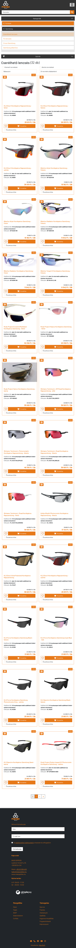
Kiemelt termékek (11, 67)
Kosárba (21, 126)
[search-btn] (72, 12)
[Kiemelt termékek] (3, 67)
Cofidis (15, 918)
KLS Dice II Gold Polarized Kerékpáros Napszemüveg (17, 576)
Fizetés (42, 910)
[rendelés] (19, 71)
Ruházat (7, 23)
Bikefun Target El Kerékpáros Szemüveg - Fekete (56, 272)
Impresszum (44, 924)
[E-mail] (31, 941)
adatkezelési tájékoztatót (25, 843)
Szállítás (42, 916)
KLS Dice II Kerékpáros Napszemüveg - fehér (18, 107)
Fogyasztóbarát (45, 921)
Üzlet (15, 907)
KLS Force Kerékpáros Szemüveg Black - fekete (18, 639)
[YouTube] (41, 941)
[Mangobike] (72, 5)
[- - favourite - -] (6, 126)
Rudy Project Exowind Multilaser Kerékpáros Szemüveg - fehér (15, 328)
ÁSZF (15, 913)
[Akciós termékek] (40, 67)
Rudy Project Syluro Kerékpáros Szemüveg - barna (19, 390)
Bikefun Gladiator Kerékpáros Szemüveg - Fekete (56, 222)
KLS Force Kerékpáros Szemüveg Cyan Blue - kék (56, 639)
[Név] (38, 829)
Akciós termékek (48, 67)
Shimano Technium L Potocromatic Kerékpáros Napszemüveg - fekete (16, 452)
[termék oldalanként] (56, 71)
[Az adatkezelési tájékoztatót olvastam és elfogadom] (12, 842)
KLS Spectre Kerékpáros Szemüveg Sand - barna (19, 763)
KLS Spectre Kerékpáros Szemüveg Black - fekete (56, 701)
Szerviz (42, 907)
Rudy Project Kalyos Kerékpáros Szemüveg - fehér (56, 328)
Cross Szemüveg (9, 43)
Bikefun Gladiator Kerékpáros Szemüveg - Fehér (19, 272)
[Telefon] (34, 941)
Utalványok (44, 913)
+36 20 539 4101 (21, 869)
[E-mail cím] (38, 836)
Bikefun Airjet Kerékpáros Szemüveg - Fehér (17, 222)
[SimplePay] (24, 892)
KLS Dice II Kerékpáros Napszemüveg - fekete (54, 107)
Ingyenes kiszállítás (47, 918)
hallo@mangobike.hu (19, 872)
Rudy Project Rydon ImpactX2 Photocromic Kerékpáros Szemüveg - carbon (56, 763)
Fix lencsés (7, 39)
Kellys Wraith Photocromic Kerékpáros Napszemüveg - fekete (54, 514)
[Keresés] (36, 12)
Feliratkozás (17, 849)
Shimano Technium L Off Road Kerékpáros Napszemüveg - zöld (56, 390)
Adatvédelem (18, 916)
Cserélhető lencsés (10, 34)
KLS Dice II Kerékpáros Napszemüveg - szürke (18, 169)
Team (15, 910)
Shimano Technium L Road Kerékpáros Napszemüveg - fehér (17, 514)
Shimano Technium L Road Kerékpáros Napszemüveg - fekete (54, 452)
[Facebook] (38, 941)
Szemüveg (8, 29)
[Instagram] (45, 941)
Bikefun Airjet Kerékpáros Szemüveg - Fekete (54, 169)
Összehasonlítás (11, 130)
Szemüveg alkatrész (10, 48)
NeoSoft (42, 945)
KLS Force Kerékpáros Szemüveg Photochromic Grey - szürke (16, 701)
